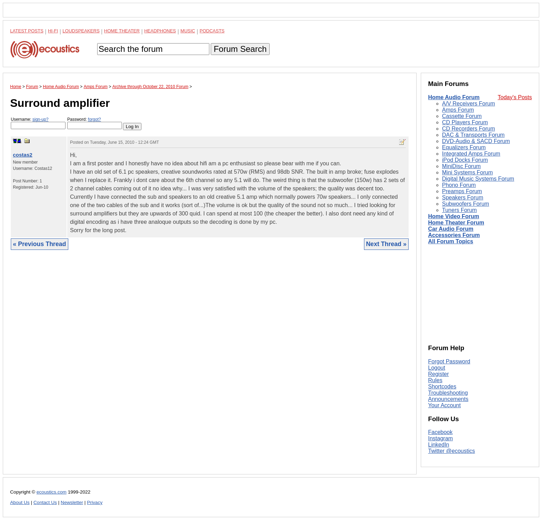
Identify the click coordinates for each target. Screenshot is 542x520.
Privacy (95, 502)
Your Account (444, 405)
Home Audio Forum (454, 97)
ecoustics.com (52, 492)
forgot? (94, 119)
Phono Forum (459, 185)
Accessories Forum (454, 235)
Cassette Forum (462, 116)
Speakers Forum (462, 197)
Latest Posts (27, 30)
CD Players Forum (465, 122)
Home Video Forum (453, 216)
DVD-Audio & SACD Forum (476, 141)
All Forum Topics (450, 241)
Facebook (440, 432)
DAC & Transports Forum (473, 135)
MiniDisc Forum (461, 166)
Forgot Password (449, 361)
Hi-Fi (53, 30)
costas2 (22, 155)
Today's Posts (515, 97)
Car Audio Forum (450, 229)
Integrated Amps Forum (471, 154)
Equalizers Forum (464, 147)
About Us (20, 502)
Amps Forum (458, 110)
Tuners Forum (459, 210)
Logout (436, 368)
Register (438, 374)
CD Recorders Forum (468, 129)
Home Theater (122, 30)
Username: (38, 123)
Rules (435, 380)
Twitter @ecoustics (451, 451)
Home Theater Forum (456, 223)
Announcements (448, 399)
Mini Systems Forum (467, 172)
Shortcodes (442, 386)
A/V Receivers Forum (468, 104)
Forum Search (240, 49)
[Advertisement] (209, 367)
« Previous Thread (39, 244)
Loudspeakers (81, 30)
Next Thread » (386, 244)
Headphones (160, 30)
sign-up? (40, 119)
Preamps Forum (462, 191)
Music (187, 30)
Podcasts (212, 30)
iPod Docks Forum (465, 160)
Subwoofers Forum (465, 204)
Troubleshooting (448, 393)
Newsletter (72, 502)
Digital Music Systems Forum (478, 179)
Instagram (440, 438)
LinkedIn (438, 445)
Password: (94, 123)
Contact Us (45, 502)
